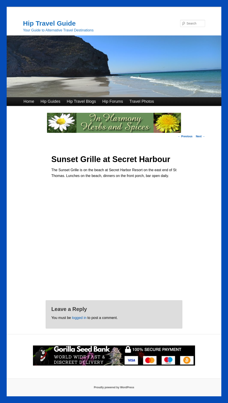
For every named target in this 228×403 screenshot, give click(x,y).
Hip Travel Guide (49, 23)
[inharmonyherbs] (114, 132)
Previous (185, 136)
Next (200, 136)
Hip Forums (112, 101)
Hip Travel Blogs (81, 101)
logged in (79, 318)
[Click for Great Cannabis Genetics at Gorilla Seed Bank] (114, 364)
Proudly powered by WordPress (114, 387)
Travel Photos (141, 101)
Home (28, 101)
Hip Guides (50, 101)
